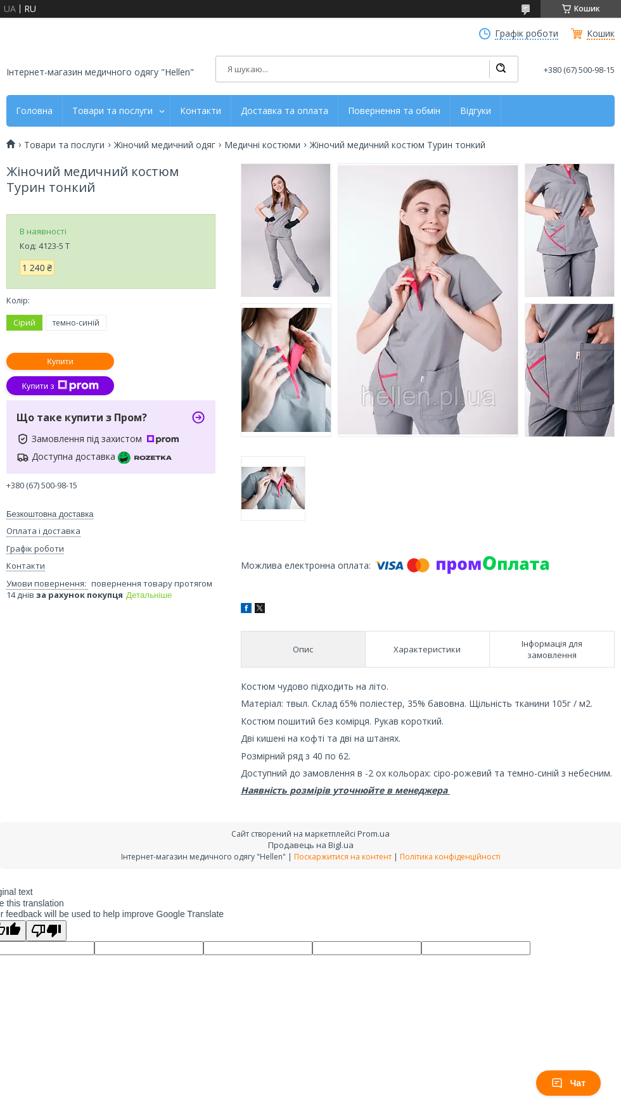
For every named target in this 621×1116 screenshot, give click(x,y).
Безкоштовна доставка (49, 514)
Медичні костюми (262, 145)
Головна (34, 111)
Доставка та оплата (284, 111)
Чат (568, 1083)
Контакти (200, 111)
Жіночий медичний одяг (164, 145)
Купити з (60, 385)
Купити (60, 361)
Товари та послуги (112, 111)
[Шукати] (500, 69)
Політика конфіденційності (450, 856)
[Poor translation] (46, 930)
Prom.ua (373, 833)
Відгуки (475, 111)
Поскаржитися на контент (343, 856)
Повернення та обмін (394, 111)
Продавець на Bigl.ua (311, 845)
